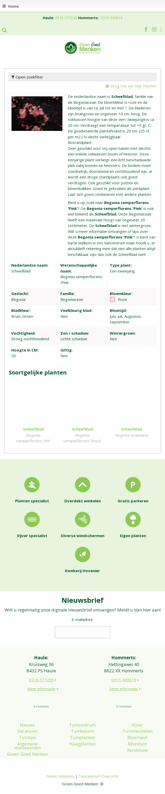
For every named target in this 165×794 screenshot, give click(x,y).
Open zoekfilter (27, 77)
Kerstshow (137, 750)
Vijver (137, 725)
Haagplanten (82, 744)
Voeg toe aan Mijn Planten (133, 85)
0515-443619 (112, 17)
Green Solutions (60, 776)
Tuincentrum (82, 725)
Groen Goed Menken (27, 754)
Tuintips (27, 737)
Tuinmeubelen (137, 731)
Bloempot (137, 737)
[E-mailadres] (82, 632)
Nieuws (27, 725)
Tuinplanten (82, 737)
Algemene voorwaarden (27, 746)
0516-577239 (66, 17)
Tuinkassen (82, 731)
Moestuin (137, 744)
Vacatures (27, 731)
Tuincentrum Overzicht (99, 776)
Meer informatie (41, 688)
